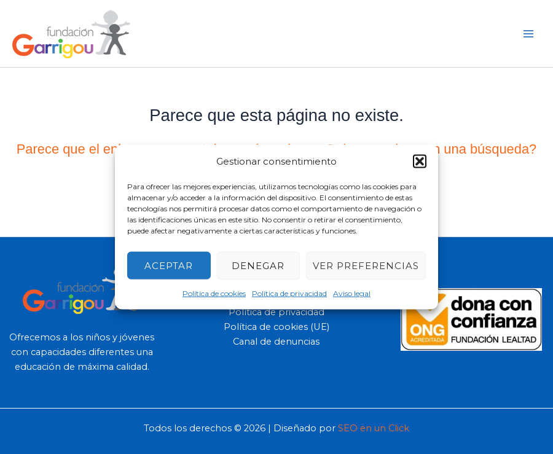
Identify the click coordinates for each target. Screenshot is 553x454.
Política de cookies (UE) (276, 326)
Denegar (258, 265)
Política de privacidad (289, 293)
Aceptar (168, 265)
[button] (420, 161)
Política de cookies (214, 293)
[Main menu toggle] (528, 33)
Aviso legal (352, 293)
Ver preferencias (366, 265)
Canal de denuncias (276, 341)
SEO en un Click (373, 428)
